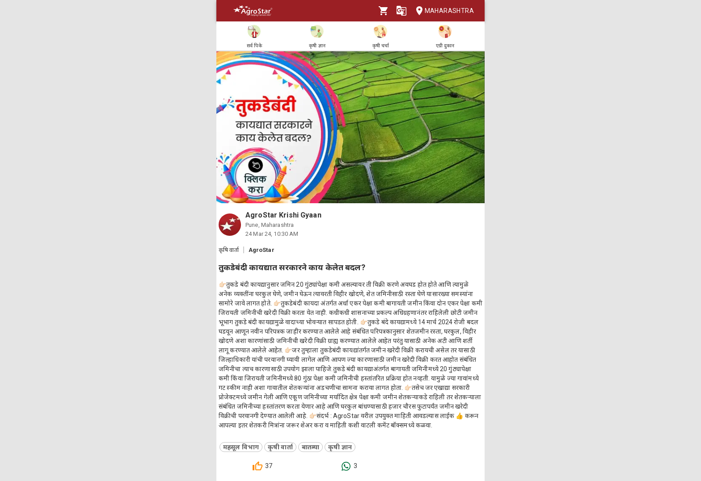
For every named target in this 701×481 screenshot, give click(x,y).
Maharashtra (442, 11)
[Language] (401, 11)
